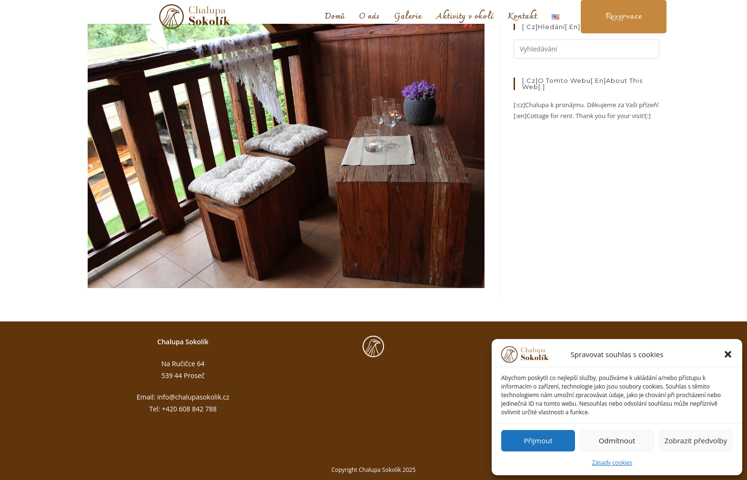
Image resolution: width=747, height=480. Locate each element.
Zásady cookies (612, 463)
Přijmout (538, 440)
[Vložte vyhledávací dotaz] (586, 49)
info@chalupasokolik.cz (193, 396)
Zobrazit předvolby (696, 440)
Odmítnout (617, 440)
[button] (728, 354)
